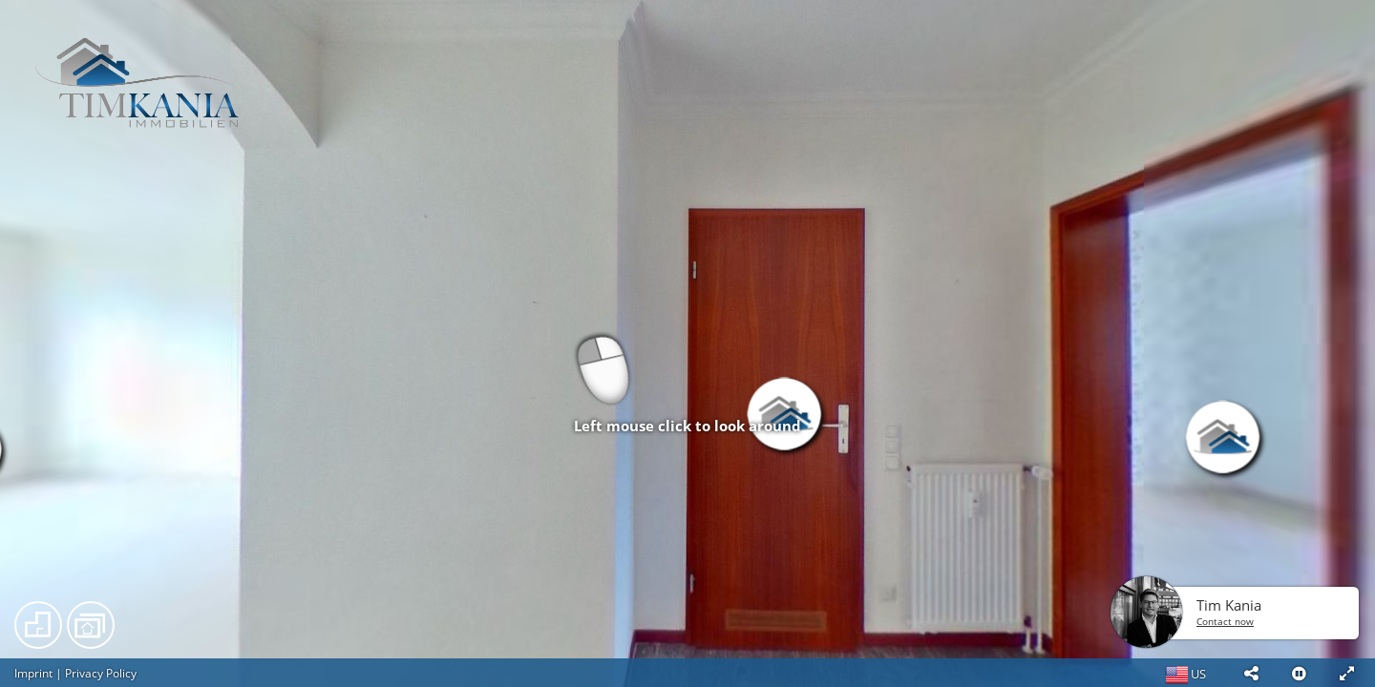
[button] (1251, 672)
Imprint (33, 673)
